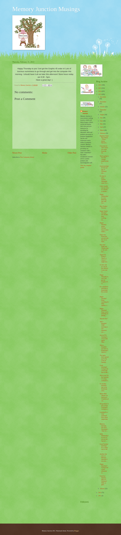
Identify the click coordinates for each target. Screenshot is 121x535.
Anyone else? (104, 318)
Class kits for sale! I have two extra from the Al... (104, 149)
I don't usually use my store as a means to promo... (104, 188)
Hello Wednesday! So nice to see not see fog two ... (104, 437)
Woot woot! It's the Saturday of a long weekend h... (104, 378)
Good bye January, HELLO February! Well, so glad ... (103, 480)
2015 (100, 88)
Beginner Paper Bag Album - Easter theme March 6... (104, 139)
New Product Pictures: (103, 207)
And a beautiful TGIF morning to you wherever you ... (104, 327)
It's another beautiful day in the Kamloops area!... (103, 387)
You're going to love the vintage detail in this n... (104, 159)
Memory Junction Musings (46, 9)
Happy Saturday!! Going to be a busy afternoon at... (104, 468)
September (103, 110)
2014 (100, 91)
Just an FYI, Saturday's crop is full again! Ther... (104, 338)
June (101, 121)
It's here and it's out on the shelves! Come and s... (104, 268)
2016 (100, 85)
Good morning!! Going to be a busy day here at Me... (104, 369)
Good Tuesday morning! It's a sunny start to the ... (104, 447)
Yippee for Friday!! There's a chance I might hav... (104, 258)
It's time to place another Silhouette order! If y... (104, 179)
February (103, 133)
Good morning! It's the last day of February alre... (104, 169)
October (102, 107)
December (103, 97)
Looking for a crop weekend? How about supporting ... (104, 416)
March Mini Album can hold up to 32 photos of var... (104, 397)
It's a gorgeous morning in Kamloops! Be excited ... (104, 290)
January (102, 488)
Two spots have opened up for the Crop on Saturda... (104, 359)
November (103, 102)
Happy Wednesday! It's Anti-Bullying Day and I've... (104, 199)
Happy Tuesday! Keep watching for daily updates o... (104, 301)
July (101, 118)
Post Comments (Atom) (27, 157)
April (102, 127)
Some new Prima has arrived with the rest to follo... (104, 238)
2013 (100, 94)
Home (44, 153)
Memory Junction (85, 112)
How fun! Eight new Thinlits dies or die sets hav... (104, 248)
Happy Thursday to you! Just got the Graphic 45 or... (104, 279)
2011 (100, 496)
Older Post (72, 153)
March (102, 130)
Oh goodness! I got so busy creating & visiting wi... (104, 406)
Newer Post (17, 153)
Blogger (76, 531)
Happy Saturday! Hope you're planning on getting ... (104, 312)
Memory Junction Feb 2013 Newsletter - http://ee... (104, 427)
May (101, 124)
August (102, 114)
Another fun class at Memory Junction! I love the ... (103, 457)
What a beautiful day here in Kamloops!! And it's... (104, 348)
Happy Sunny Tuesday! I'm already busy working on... (104, 215)
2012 (100, 492)
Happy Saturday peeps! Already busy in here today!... (104, 227)
